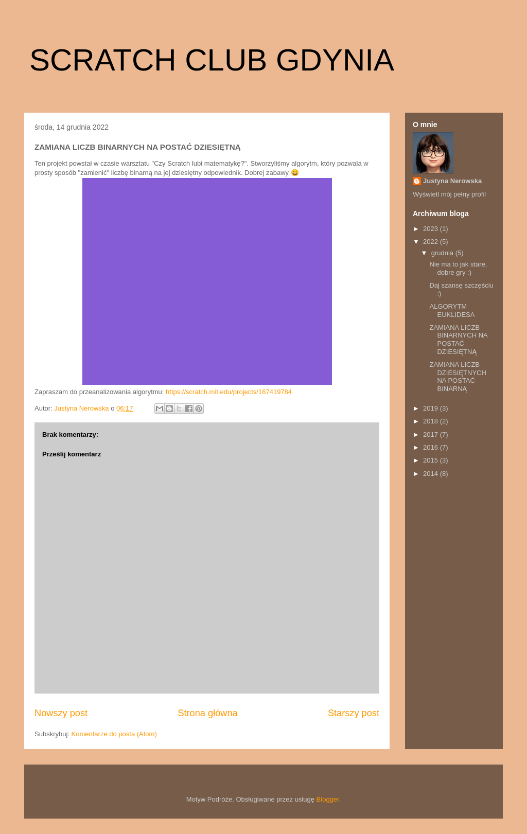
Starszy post (353, 713)
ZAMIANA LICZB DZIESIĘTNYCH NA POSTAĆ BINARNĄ (457, 377)
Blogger (328, 799)
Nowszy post (60, 713)
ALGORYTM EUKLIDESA (452, 310)
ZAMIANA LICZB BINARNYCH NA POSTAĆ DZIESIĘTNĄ (458, 340)
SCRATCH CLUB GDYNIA (211, 60)
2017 (431, 434)
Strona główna (207, 713)
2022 (431, 241)
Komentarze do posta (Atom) (114, 734)
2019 (431, 408)
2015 (431, 460)
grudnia (443, 253)
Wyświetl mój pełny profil (449, 194)
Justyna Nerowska (452, 181)
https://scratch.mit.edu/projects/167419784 (229, 392)
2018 (431, 421)
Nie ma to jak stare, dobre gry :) (458, 268)
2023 (431, 229)
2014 (431, 473)
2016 (431, 447)
